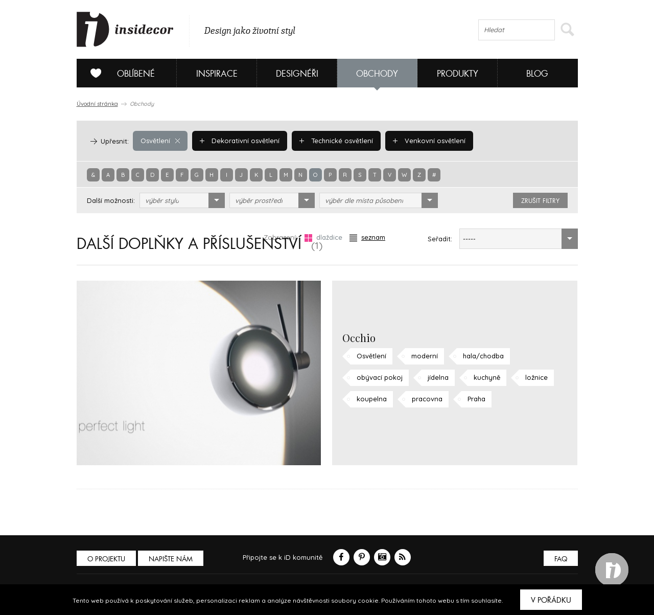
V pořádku (551, 600)
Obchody (377, 74)
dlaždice (323, 237)
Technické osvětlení (336, 140)
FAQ (560, 559)
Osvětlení (160, 140)
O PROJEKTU (106, 559)
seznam (367, 237)
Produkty (457, 74)
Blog (537, 74)
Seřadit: (440, 239)
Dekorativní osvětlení (239, 140)
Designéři (297, 74)
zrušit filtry (540, 201)
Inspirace (217, 74)
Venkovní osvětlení (429, 140)
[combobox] (182, 200)
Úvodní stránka (97, 103)
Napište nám (171, 559)
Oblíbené (119, 73)
